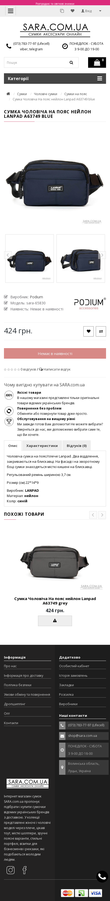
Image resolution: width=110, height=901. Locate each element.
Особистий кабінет (74, 666)
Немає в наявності (55, 353)
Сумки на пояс (75, 94)
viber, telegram (31, 49)
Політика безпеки (17, 685)
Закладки (66, 685)
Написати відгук (57, 369)
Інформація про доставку (23, 675)
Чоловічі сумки (45, 94)
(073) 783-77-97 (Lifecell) (31, 43)
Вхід (86, 11)
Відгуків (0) (77, 445)
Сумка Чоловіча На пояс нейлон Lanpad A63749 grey (55, 601)
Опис (12, 445)
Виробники (68, 704)
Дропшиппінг (14, 704)
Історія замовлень (73, 675)
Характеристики (42, 445)
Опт (7, 713)
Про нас (10, 666)
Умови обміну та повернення (27, 694)
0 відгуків (28, 369)
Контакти (11, 723)
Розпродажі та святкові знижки (55, 4)
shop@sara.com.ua (82, 735)
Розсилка (66, 694)
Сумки (22, 94)
